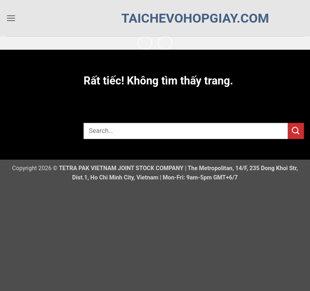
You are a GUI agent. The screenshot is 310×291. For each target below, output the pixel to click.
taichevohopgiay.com (155, 18)
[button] (11, 18)
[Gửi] (296, 131)
